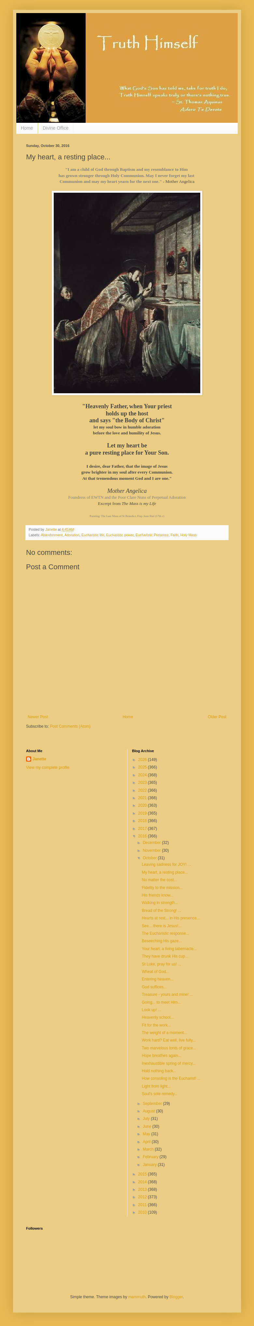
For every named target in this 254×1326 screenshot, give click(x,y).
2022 (143, 790)
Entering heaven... (157, 979)
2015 (143, 1174)
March (149, 1149)
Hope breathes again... (161, 1055)
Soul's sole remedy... (159, 1094)
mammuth (137, 1297)
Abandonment (52, 535)
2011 (143, 1205)
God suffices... (154, 987)
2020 (143, 805)
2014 (143, 1182)
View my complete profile (47, 767)
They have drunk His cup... (165, 956)
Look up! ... (151, 1010)
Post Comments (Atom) (70, 726)
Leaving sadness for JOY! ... (166, 864)
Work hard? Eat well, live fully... (169, 1040)
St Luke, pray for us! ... (161, 964)
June (147, 1126)
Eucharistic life (92, 535)
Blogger (176, 1297)
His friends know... (157, 895)
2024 (143, 775)
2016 (143, 836)
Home (27, 128)
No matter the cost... (159, 880)
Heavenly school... (158, 1017)
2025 (143, 767)
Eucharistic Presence (151, 535)
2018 (143, 820)
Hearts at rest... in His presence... (171, 918)
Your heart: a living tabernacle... (169, 948)
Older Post (217, 717)
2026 (143, 759)
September (153, 1103)
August (149, 1111)
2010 (143, 1212)
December (152, 842)
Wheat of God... (155, 971)
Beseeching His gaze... (162, 941)
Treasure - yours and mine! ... (167, 994)
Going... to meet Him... (161, 1002)
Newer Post (38, 717)
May (147, 1134)
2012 (143, 1197)
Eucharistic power (120, 535)
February (151, 1157)
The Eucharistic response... (165, 933)
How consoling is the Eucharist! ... (171, 1078)
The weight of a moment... (164, 1032)
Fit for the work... (156, 1025)
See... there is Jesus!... (161, 926)
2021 (143, 798)
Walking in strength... (160, 902)
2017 (143, 828)
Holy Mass (188, 535)
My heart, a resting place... (165, 872)
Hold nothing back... (159, 1071)
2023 (143, 782)
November (152, 850)
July (147, 1118)
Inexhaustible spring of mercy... (168, 1063)
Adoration (71, 535)
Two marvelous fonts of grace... (169, 1048)
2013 (143, 1189)
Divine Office (55, 128)
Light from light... (156, 1086)
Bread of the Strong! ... (161, 910)
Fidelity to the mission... (162, 887)
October (150, 858)
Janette (39, 759)
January (150, 1164)
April (147, 1142)
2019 (143, 813)
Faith (174, 535)
